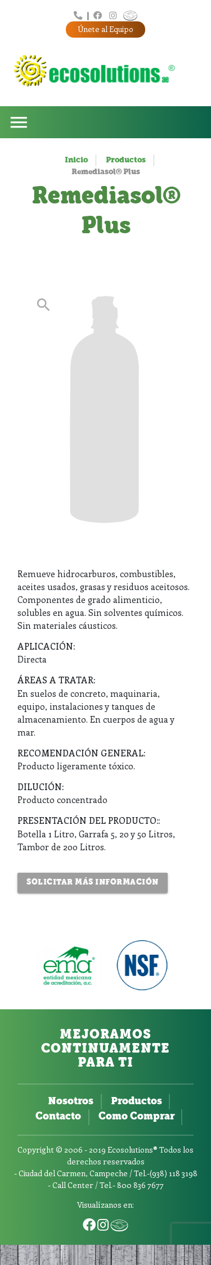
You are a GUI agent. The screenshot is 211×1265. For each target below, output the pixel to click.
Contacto (58, 1117)
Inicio (76, 160)
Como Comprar (136, 1117)
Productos (126, 160)
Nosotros (70, 1101)
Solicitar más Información (92, 882)
